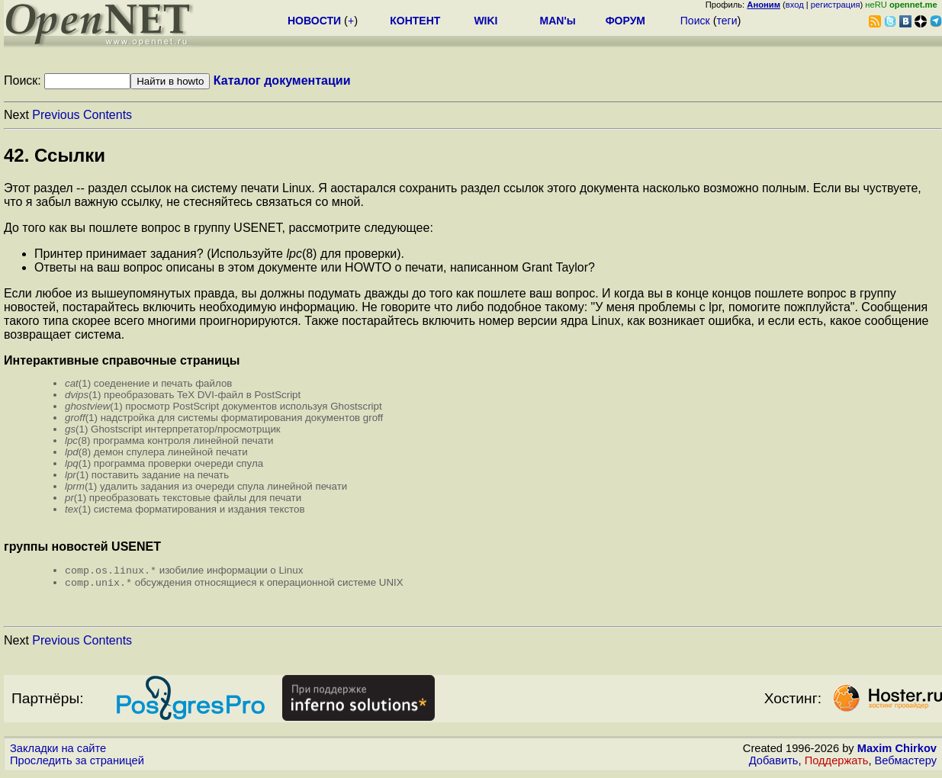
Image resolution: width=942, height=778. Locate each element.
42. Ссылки (54, 155)
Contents (107, 114)
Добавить (774, 763)
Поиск (695, 20)
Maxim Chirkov (897, 751)
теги (727, 20)
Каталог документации (282, 80)
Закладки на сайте (58, 751)
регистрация (835, 4)
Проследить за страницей (77, 763)
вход (795, 4)
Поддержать (837, 763)
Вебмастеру (906, 763)
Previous (55, 114)
